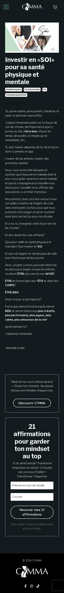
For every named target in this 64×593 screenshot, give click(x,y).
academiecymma (13, 89)
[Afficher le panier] (55, 7)
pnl (44, 89)
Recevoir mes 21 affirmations (32, 512)
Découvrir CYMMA (32, 403)
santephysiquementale (16, 95)
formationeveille (32, 89)
